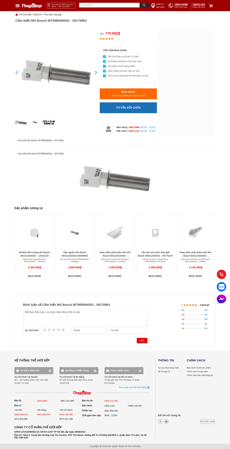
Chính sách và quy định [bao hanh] (197, 371)
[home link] (32, 5)
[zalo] (221, 287)
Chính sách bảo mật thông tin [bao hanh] (200, 375)
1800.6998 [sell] (42, 401)
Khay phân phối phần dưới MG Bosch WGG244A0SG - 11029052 (195, 254)
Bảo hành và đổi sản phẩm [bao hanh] (199, 368)
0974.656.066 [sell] (21, 419)
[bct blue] (192, 421)
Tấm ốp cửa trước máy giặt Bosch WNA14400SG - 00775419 (155, 254)
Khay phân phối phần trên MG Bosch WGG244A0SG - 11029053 (114, 254)
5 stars (63, 329)
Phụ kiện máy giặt (53, 14)
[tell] (179, 5)
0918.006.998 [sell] (66, 414)
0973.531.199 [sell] (66, 419)
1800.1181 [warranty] (110, 406)
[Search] (144, 5)
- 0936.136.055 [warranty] (134, 406)
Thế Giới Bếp (25, 14)
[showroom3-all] (133, 387)
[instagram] (172, 421)
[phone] (199, 5)
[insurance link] (158, 6)
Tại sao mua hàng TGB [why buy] (168, 368)
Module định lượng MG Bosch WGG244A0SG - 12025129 (34, 254)
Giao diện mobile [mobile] (208, 421)
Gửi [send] (142, 340)
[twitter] (177, 421)
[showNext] (94, 72)
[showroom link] (61, 6)
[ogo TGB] (82, 393)
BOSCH (38, 14)
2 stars (49, 329)
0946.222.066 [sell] (111, 401)
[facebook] (160, 421)
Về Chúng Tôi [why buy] (164, 371)
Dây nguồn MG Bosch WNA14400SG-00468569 (74, 254)
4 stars (58, 329)
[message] (221, 299)
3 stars (54, 329)
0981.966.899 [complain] (111, 411)
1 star (44, 329)
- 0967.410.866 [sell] (66, 401)
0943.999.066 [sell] (43, 414)
